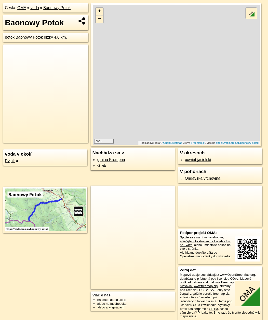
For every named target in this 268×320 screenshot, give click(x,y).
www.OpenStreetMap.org (237, 274)
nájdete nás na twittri (111, 300)
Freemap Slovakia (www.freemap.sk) (207, 284)
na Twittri (186, 245)
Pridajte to (205, 312)
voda (34, 8)
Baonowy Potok (57, 8)
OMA (21, 8)
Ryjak (10, 161)
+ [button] (99, 11)
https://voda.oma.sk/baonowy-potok (237, 142)
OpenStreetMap (172, 142)
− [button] (99, 19)
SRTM (213, 309)
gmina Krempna (111, 160)
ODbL (234, 278)
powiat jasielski (198, 160)
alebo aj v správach (110, 307)
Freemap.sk (198, 142)
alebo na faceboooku (111, 303)
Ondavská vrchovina (202, 178)
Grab (101, 165)
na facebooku (213, 237)
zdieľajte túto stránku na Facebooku (205, 241)
